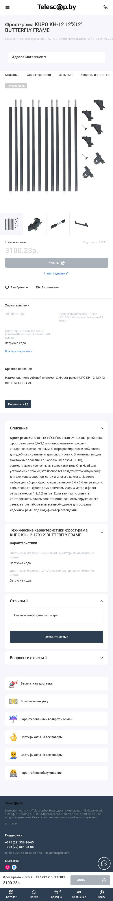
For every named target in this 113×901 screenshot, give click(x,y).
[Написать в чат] (104, 863)
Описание (12, 75)
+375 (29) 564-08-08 (19, 847)
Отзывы (66, 75)
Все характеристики (18, 351)
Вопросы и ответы (95, 75)
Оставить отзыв (56, 637)
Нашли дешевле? (56, 273)
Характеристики (39, 75)
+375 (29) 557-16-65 (19, 842)
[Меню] (7, 7)
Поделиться (18, 404)
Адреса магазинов (29, 57)
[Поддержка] (105, 7)
